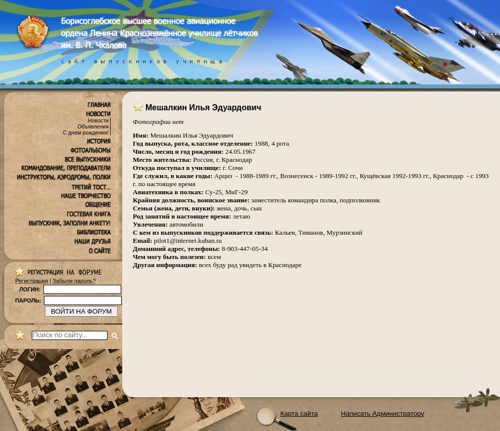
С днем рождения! (86, 133)
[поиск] (70, 335)
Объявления (93, 126)
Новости (98, 120)
